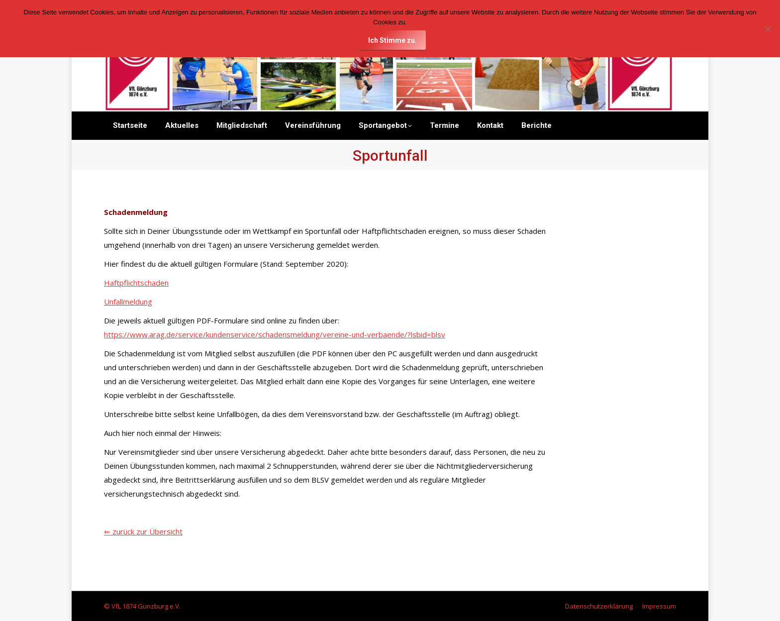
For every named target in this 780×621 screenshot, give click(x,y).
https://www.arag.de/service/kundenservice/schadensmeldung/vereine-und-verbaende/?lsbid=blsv (274, 334)
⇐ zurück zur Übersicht (143, 531)
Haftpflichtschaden (136, 283)
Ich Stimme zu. (392, 40)
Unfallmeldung (128, 302)
